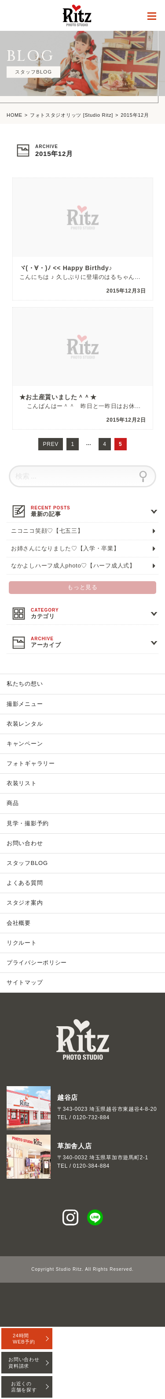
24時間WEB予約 (24, 1338)
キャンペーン (25, 743)
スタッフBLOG (27, 863)
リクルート (22, 942)
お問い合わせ (25, 843)
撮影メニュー (25, 704)
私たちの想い (25, 683)
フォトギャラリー (31, 763)
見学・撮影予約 (28, 823)
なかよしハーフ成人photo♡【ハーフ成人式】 (73, 565)
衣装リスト (22, 783)
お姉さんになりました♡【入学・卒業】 (65, 548)
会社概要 (19, 923)
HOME (14, 115)
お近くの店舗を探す (24, 1386)
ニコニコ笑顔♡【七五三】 (47, 530)
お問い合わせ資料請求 (23, 1362)
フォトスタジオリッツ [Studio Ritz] (71, 115)
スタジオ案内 (25, 902)
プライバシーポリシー (37, 962)
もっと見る (82, 587)
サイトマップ (25, 982)
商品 (12, 803)
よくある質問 (25, 882)
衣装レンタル (25, 723)
